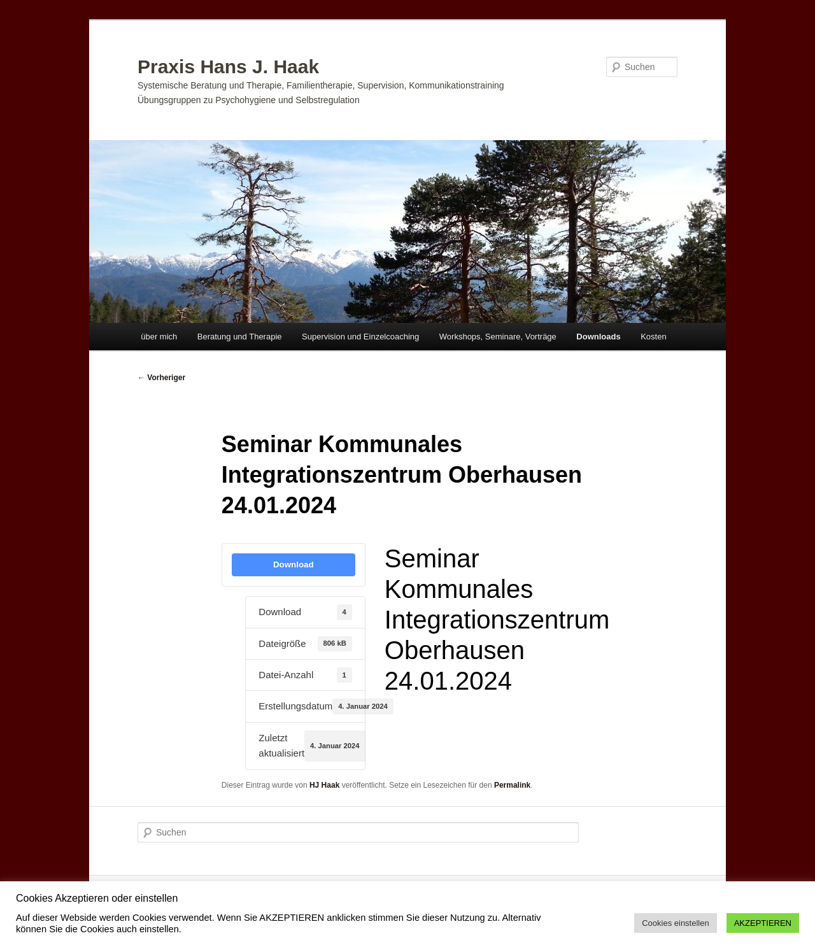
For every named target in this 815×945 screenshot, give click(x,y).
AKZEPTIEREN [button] (762, 923)
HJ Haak (324, 785)
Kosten (653, 336)
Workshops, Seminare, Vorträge (497, 336)
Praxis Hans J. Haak (228, 66)
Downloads (598, 336)
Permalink (512, 785)
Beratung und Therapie (239, 336)
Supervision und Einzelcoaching (360, 336)
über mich (159, 336)
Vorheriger (161, 377)
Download (293, 564)
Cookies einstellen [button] (675, 923)
